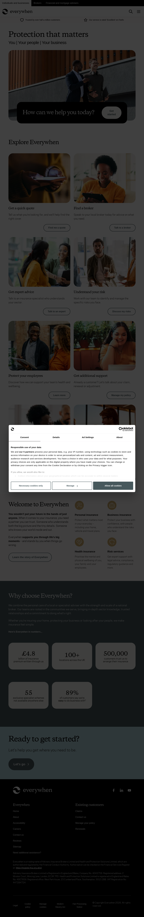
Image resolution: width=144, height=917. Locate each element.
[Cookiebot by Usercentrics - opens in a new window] (121, 429)
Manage (72, 485)
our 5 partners (26, 452)
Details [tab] (56, 437)
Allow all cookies (113, 485)
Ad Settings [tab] (88, 437)
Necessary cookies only (31, 485)
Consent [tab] (24, 437)
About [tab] (119, 437)
